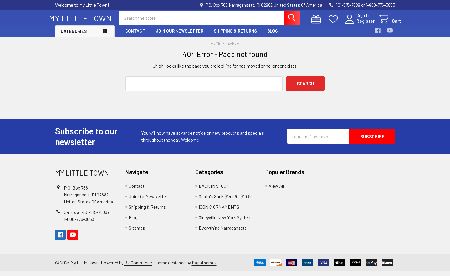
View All (276, 190)
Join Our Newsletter (179, 35)
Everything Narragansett (222, 232)
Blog (272, 35)
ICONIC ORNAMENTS (219, 211)
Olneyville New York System (225, 222)
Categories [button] (74, 36)
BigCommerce (138, 267)
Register (359, 24)
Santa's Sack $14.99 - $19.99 (226, 201)
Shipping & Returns (235, 35)
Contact (135, 35)
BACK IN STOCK (214, 190)
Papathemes (204, 267)
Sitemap (137, 232)
